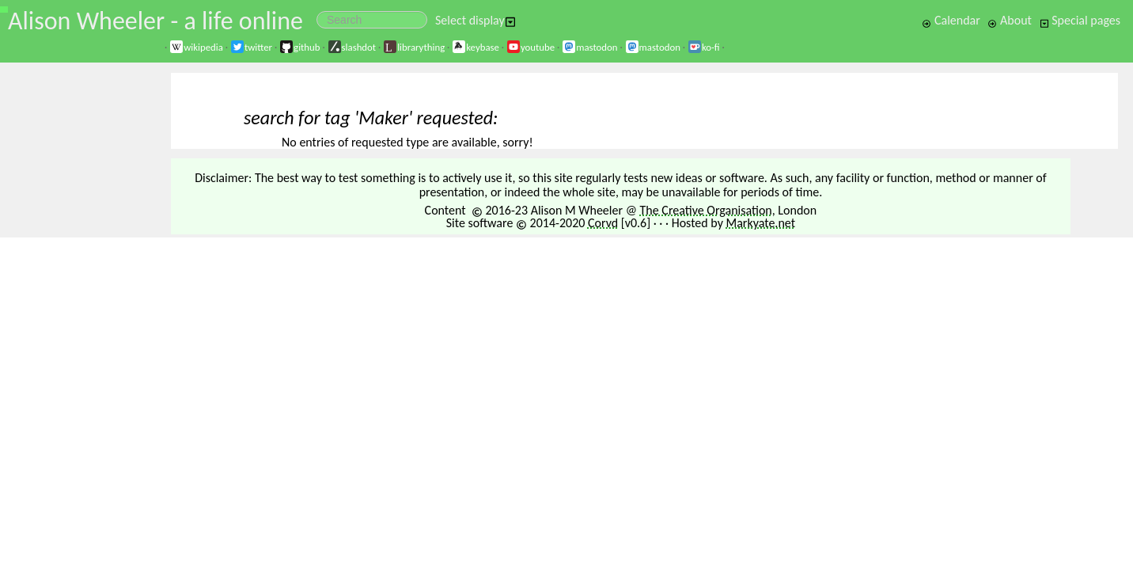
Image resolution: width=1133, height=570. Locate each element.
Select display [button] (475, 20)
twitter (251, 47)
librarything (414, 47)
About (1009, 20)
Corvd (603, 222)
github (299, 47)
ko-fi (704, 47)
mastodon (589, 47)
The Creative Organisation (706, 210)
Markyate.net (761, 222)
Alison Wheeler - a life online (155, 21)
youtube (530, 47)
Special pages (1080, 20)
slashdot (352, 47)
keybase (475, 47)
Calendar (951, 20)
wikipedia (196, 47)
